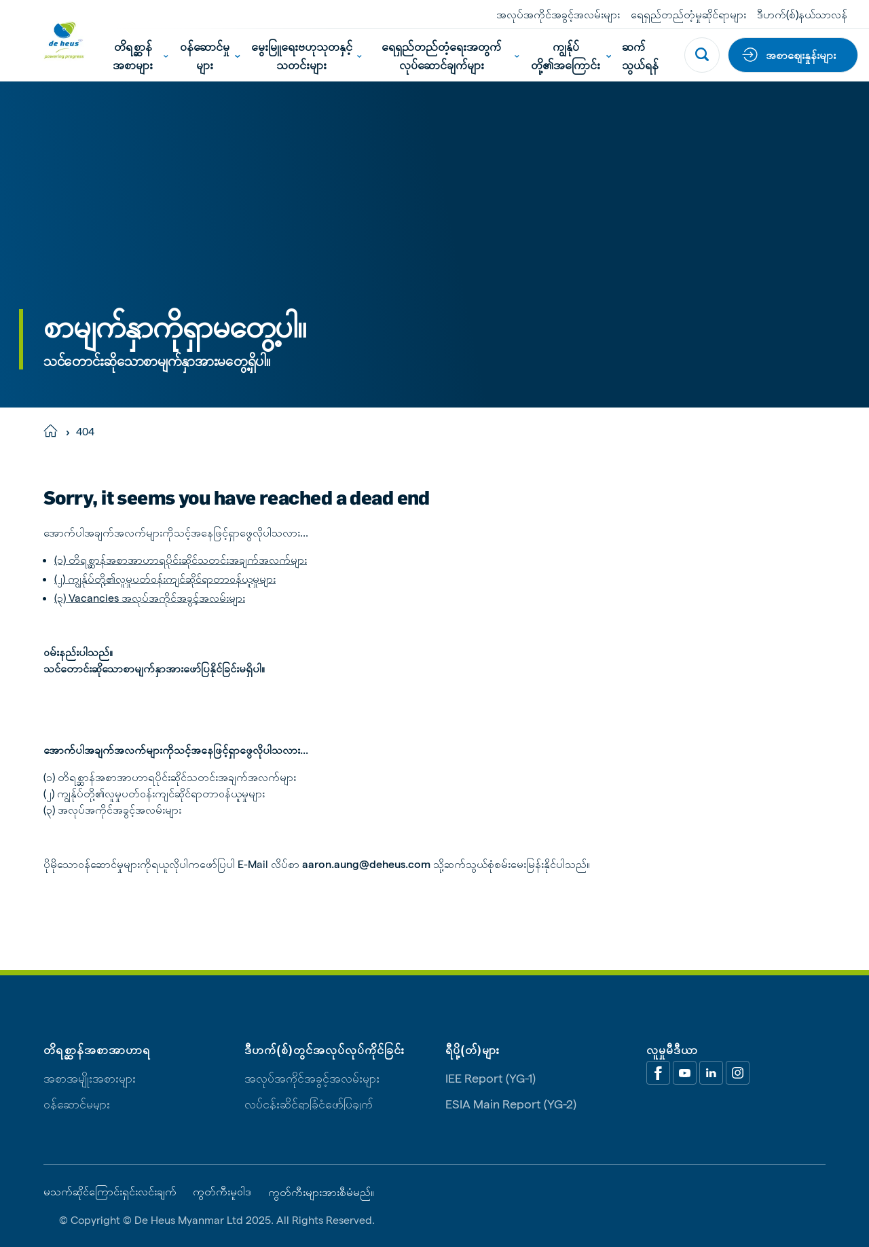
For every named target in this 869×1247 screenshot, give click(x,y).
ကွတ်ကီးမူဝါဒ (222, 1191)
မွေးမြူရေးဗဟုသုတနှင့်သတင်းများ (306, 55)
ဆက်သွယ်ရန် (640, 55)
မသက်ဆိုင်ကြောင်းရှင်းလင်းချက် (110, 1191)
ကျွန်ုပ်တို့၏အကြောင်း (571, 55)
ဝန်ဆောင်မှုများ (210, 55)
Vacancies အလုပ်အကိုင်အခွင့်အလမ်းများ (155, 597)
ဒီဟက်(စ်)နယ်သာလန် (802, 13)
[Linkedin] (711, 1073)
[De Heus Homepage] (53, 40)
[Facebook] (658, 1073)
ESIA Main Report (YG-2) (510, 1103)
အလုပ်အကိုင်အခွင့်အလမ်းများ (558, 13)
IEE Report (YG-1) (490, 1077)
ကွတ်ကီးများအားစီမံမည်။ (321, 1192)
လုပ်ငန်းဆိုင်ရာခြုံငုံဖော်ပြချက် (308, 1103)
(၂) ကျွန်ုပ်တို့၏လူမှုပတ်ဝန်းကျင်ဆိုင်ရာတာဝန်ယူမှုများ (165, 578)
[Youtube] (685, 1073)
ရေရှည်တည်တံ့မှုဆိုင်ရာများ (688, 13)
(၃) (60, 597)
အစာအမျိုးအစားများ (89, 1077)
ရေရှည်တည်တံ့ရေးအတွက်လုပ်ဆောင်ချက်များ (450, 55)
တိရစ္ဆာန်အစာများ (140, 55)
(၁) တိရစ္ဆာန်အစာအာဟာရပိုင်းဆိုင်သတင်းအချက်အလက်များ (180, 559)
